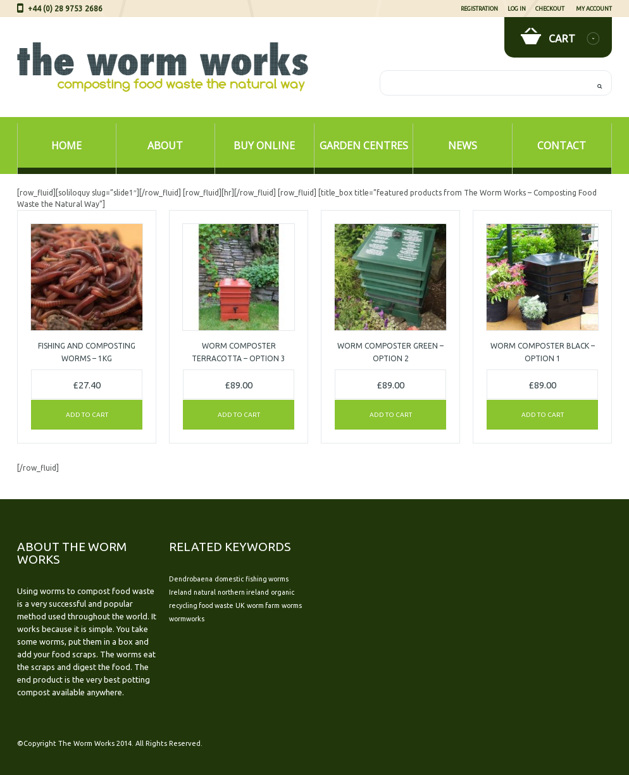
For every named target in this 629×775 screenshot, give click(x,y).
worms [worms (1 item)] (292, 605)
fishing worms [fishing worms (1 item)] (267, 579)
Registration (479, 9)
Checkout (549, 9)
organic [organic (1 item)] (282, 592)
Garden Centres (364, 145)
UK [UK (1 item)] (240, 605)
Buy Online (264, 145)
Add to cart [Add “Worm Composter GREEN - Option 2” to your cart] (391, 414)
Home (66, 145)
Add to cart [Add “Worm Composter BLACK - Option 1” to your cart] (542, 414)
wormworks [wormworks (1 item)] (186, 619)
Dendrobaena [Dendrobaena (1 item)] (191, 579)
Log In (517, 9)
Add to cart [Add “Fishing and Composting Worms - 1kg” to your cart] (87, 414)
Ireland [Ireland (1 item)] (180, 592)
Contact (561, 145)
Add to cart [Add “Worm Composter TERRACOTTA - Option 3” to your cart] (239, 414)
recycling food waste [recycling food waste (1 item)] (201, 605)
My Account (594, 9)
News (462, 145)
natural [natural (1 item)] (205, 592)
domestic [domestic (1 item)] (229, 579)
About (165, 145)
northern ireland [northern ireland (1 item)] (243, 592)
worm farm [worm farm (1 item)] (263, 605)
